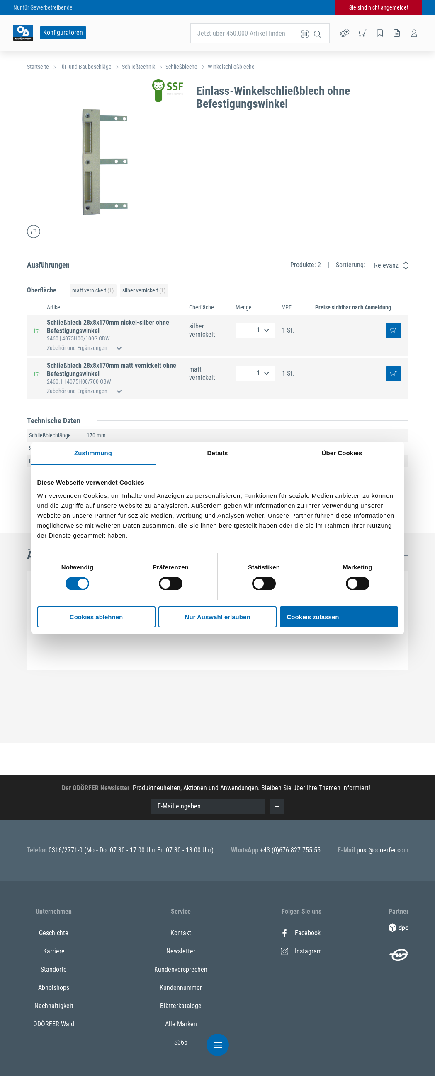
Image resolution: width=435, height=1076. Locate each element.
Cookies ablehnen (96, 616)
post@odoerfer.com (382, 850)
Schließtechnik (138, 66)
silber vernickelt (143, 290)
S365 (180, 1042)
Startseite (38, 66)
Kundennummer (181, 988)
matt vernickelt (93, 290)
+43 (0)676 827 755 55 (290, 850)
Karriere (54, 951)
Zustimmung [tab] (93, 452)
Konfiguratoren (63, 32)
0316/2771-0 (66, 850)
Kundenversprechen (180, 969)
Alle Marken (181, 1024)
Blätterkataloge (181, 1006)
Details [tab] (217, 452)
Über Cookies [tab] (342, 452)
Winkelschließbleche (231, 66)
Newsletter (180, 951)
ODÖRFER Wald (53, 1024)
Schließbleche (181, 66)
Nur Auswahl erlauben (217, 616)
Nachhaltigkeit (53, 1006)
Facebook (301, 933)
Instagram (301, 951)
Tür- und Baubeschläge (85, 66)
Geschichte (53, 933)
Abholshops (53, 988)
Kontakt (180, 933)
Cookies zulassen (313, 616)
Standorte (54, 969)
